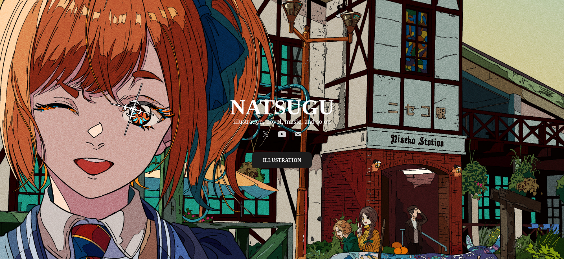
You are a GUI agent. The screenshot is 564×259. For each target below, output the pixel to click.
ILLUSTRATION (282, 160)
